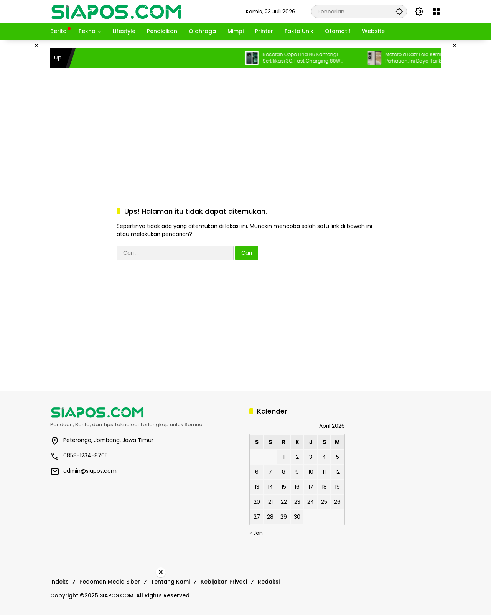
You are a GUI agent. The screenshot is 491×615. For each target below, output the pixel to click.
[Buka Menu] (436, 11)
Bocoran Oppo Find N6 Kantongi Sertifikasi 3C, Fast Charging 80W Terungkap (306, 57)
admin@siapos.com (90, 471)
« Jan (256, 533)
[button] (399, 11)
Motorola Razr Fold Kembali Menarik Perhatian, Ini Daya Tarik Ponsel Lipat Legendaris (432, 57)
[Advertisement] (245, 129)
